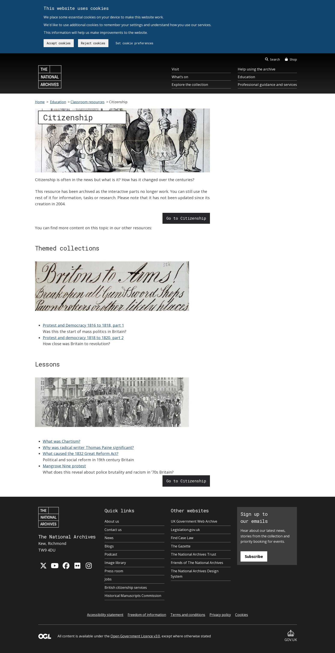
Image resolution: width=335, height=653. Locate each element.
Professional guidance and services (267, 84)
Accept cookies (59, 43)
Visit (175, 69)
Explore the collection (190, 84)
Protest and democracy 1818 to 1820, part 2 (83, 337)
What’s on (180, 76)
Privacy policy (220, 614)
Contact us (113, 529)
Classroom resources (88, 102)
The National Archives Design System (194, 574)
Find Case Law (182, 537)
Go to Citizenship (186, 218)
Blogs (109, 546)
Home (40, 102)
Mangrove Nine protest (64, 465)
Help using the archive (256, 69)
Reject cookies (93, 43)
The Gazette (180, 546)
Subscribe (254, 556)
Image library (115, 562)
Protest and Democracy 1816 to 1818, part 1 (83, 325)
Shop (291, 59)
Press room (114, 571)
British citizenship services (126, 587)
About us (112, 521)
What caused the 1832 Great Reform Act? (80, 453)
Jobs (108, 579)
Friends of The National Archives (197, 562)
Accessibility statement (105, 614)
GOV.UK (291, 636)
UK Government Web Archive (194, 521)
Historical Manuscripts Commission (133, 595)
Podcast (111, 554)
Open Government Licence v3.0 (135, 636)
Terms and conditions (187, 614)
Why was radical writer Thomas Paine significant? (88, 447)
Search (272, 59)
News (109, 537)
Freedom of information (147, 614)
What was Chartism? (61, 441)
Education (246, 76)
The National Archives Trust (193, 554)
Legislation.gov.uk (185, 529)
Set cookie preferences (134, 43)
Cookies (241, 614)
